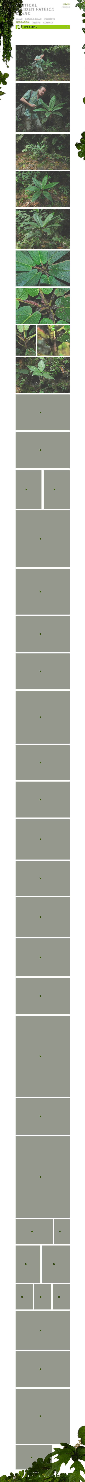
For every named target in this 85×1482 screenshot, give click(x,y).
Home (19, 18)
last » (59, 1475)
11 (33, 1475)
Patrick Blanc (33, 18)
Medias (36, 22)
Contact (48, 22)
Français (65, 7)
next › (51, 1475)
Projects (49, 18)
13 (44, 1475)
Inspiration (22, 22)
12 (38, 1475)
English (66, 4)
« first (25, 1472)
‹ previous (36, 1472)
